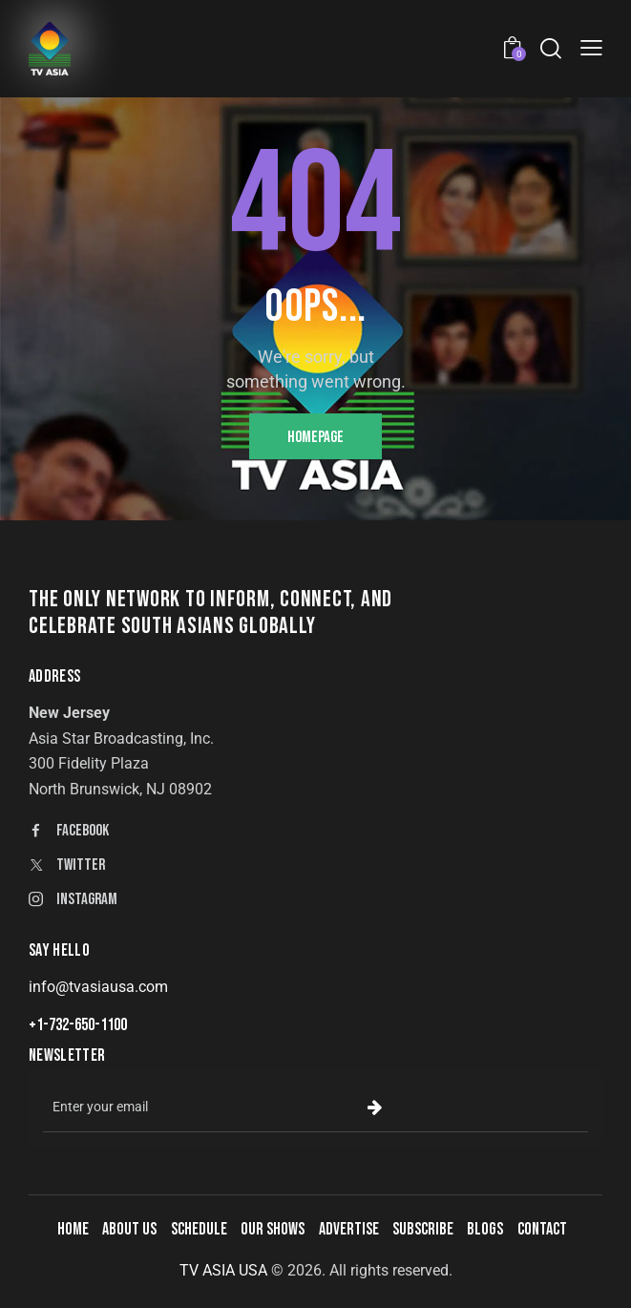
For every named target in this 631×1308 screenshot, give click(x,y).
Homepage (315, 437)
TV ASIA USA (223, 1270)
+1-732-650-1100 (78, 1025)
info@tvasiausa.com (98, 987)
